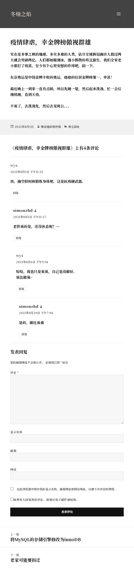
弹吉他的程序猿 (51, 126)
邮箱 (13, 451)
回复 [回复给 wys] (16, 193)
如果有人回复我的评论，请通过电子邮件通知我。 (44, 499)
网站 (13, 469)
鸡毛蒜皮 (74, 126)
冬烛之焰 (20, 14)
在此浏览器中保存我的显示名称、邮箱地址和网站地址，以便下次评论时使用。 (67, 489)
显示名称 (16, 432)
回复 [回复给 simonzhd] (18, 238)
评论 (14, 372)
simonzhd (23, 210)
